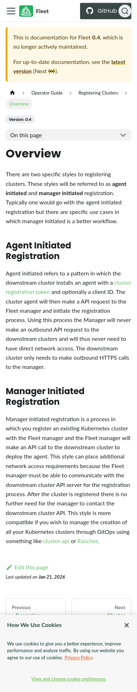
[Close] (127, 625)
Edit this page (27, 567)
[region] (68, 653)
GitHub (110, 11)
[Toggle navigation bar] (11, 11)
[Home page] (12, 92)
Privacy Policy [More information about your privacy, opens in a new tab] (79, 657)
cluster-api (56, 540)
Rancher (88, 540)
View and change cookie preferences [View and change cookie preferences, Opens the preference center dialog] (68, 679)
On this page (26, 135)
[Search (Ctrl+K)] (124, 11)
